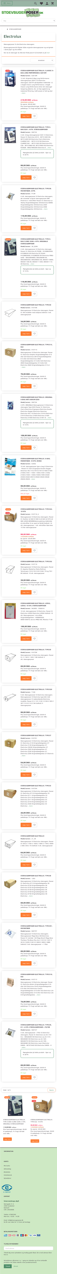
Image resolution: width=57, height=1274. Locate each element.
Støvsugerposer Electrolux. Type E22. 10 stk (36, 510)
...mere (23, 93)
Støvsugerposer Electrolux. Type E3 (36, 785)
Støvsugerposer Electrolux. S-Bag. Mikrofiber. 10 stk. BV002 (35, 459)
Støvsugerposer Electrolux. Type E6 (36, 875)
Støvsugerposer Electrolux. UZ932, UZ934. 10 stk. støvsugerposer (35, 604)
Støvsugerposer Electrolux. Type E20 (36, 689)
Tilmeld (8, 1266)
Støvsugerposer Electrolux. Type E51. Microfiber (36, 927)
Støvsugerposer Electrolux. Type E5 (36, 649)
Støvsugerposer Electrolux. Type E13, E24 (36, 345)
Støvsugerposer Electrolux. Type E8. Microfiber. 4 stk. (36, 189)
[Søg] (54, 21)
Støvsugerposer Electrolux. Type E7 (36, 735)
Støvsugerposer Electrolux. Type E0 (36, 305)
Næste (51, 1090)
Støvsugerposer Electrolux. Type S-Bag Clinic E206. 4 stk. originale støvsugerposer (36, 241)
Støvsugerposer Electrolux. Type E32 (36, 561)
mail (48, 53)
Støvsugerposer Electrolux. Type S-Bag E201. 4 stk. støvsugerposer (36, 128)
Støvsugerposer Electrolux (32, 836)
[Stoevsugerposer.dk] (22, 12)
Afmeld (16, 1266)
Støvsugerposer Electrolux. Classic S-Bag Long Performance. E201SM (37, 71)
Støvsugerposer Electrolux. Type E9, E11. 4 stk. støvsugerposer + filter (36, 1026)
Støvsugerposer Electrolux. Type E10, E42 (36, 975)
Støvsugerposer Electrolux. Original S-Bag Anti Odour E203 (36, 398)
